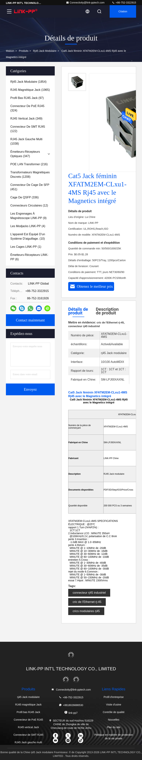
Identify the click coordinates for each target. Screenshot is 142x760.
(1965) (30, 89)
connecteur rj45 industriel (89, 592)
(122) (27, 129)
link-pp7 (70, 712)
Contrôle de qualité (114, 712)
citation (123, 11)
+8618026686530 (71, 705)
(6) (29, 257)
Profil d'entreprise (114, 697)
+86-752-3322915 (124, 2)
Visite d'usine (113, 704)
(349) (26, 118)
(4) (27, 226)
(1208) (30, 174)
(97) (27, 97)
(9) (28, 216)
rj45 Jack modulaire (44, 50)
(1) (25, 246)
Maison (10, 50)
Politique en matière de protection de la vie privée (113, 736)
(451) (29, 187)
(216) (29, 164)
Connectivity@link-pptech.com (85, 2)
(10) (27, 236)
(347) (25, 154)
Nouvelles (113, 719)
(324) (27, 108)
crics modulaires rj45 (86, 611)
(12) (29, 205)
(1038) (26, 141)
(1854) (28, 81)
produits (23, 50)
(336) (24, 197)
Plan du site (113, 727)
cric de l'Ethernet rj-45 (87, 601)
